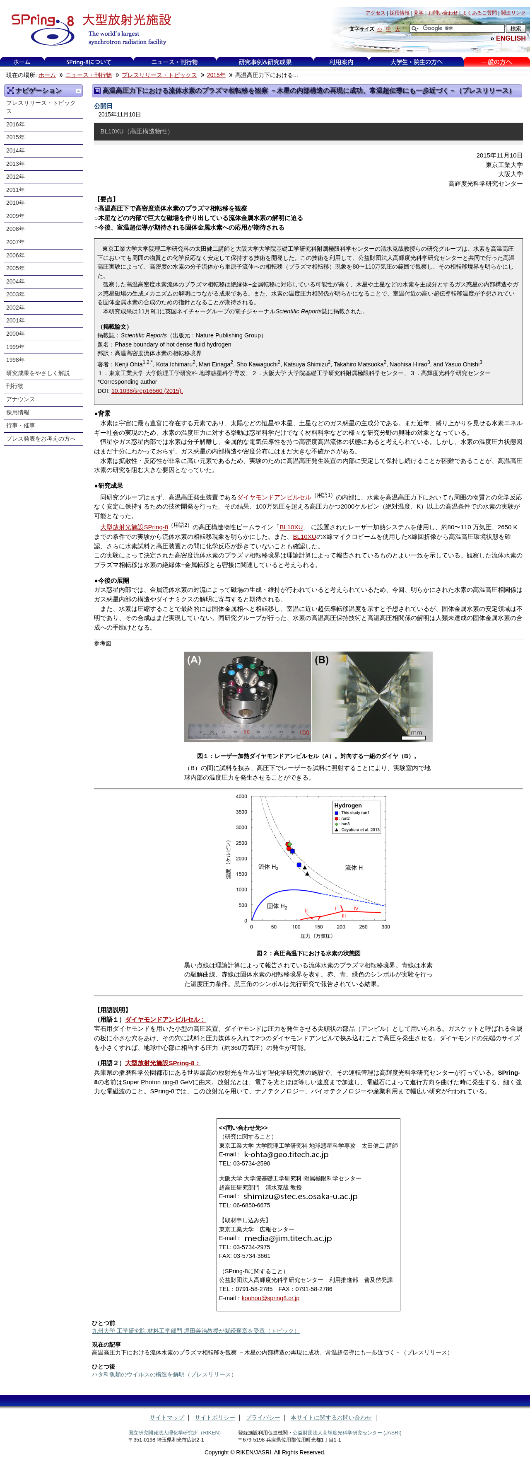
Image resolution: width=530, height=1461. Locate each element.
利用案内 (341, 62)
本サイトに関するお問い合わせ (331, 1418)
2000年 (15, 334)
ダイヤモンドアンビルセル (274, 497)
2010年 (15, 203)
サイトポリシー (215, 1418)
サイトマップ (166, 1418)
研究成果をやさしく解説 (38, 373)
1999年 (15, 347)
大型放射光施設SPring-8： (162, 1062)
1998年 (15, 360)
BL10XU (291, 527)
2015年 (216, 75)
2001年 (15, 320)
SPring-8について (89, 62)
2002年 (15, 308)
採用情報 (17, 412)
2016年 (15, 124)
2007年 (15, 242)
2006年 (15, 255)
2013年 (15, 164)
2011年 (15, 190)
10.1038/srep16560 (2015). (147, 391)
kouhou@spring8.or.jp (271, 1298)
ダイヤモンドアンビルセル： (165, 1019)
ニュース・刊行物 (175, 62)
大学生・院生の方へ (416, 62)
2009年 (15, 216)
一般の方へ (496, 62)
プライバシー (263, 1418)
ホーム (22, 62)
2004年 (15, 282)
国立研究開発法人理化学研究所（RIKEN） (176, 1433)
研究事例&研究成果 (265, 62)
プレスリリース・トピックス (159, 75)
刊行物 (15, 386)
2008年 (15, 229)
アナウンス (20, 399)
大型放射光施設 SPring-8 (88, 30)
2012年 (15, 177)
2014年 (15, 151)
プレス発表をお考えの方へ (41, 439)
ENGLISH (511, 38)
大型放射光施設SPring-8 (134, 527)
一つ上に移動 (78, 91)
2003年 (15, 294)
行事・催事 (20, 425)
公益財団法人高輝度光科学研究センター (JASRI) (347, 1433)
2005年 (15, 268)
